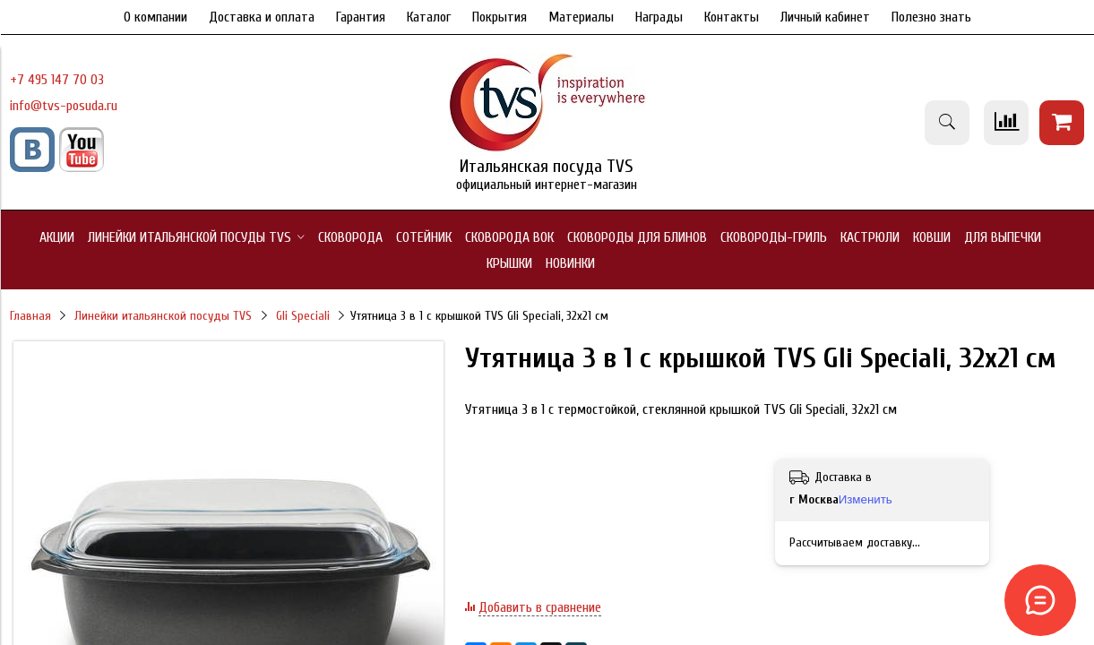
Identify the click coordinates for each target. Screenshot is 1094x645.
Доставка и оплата (261, 17)
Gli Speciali (303, 315)
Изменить (865, 499)
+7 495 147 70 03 (57, 80)
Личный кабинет (825, 17)
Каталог (429, 17)
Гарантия (360, 17)
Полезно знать (931, 17)
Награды (659, 17)
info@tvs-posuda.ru (63, 106)
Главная (30, 315)
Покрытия (499, 17)
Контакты (731, 17)
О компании (155, 17)
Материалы (581, 17)
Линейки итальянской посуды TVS (163, 315)
